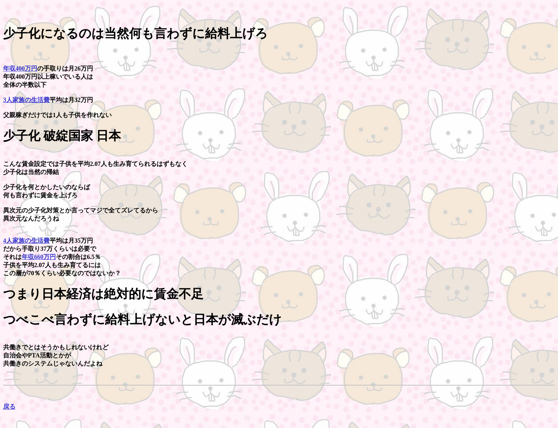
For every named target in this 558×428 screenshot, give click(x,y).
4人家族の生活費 (26, 240)
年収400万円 (20, 68)
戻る (9, 406)
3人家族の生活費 (26, 100)
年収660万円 (39, 257)
